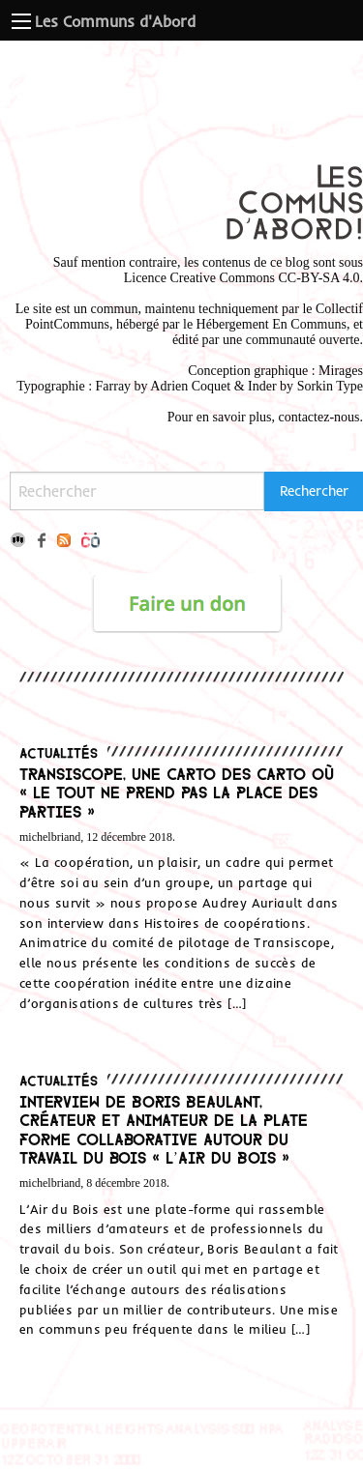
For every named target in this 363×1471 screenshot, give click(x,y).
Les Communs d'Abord (115, 21)
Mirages (340, 370)
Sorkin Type (330, 386)
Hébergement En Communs (272, 324)
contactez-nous (319, 417)
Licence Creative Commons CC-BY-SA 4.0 (242, 278)
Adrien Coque (188, 386)
